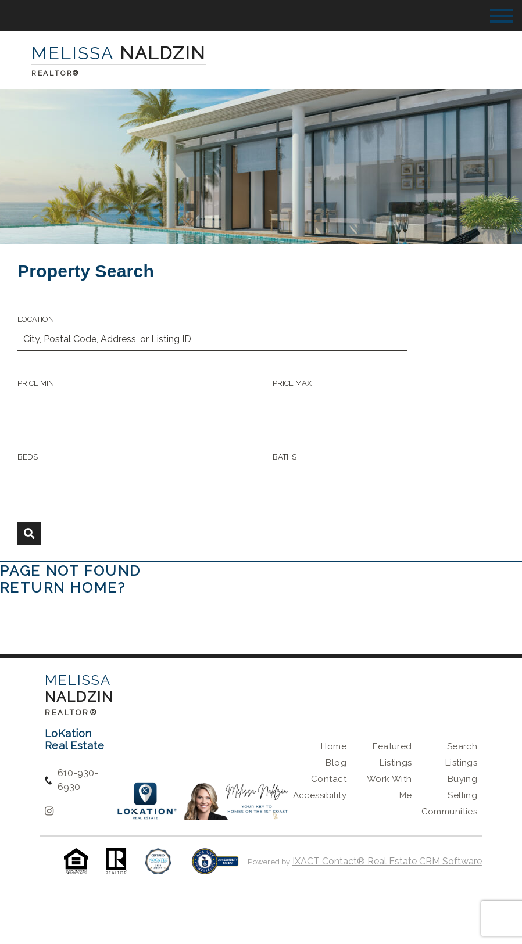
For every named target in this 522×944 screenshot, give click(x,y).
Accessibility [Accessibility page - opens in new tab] (319, 795)
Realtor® (71, 712)
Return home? (63, 587)
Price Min (35, 383)
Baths (284, 457)
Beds (27, 457)
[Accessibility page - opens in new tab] (215, 867)
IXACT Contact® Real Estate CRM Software (387, 861)
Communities (449, 811)
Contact (328, 779)
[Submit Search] (29, 533)
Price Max (292, 383)
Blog (336, 763)
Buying (463, 779)
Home (333, 746)
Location (35, 319)
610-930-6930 (78, 779)
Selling (462, 795)
